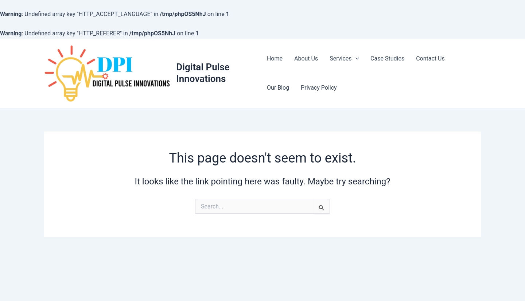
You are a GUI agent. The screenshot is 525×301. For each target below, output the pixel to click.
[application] (355, 58)
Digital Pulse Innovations (202, 73)
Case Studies (387, 58)
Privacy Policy (319, 87)
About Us (306, 58)
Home (275, 58)
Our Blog (278, 87)
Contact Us (430, 58)
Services (344, 58)
